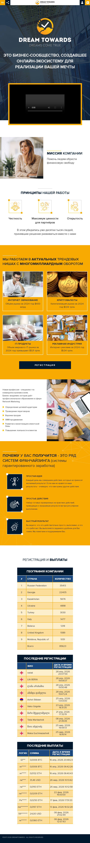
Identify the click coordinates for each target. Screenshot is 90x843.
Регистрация (87, 2)
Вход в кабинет (82, 2)
